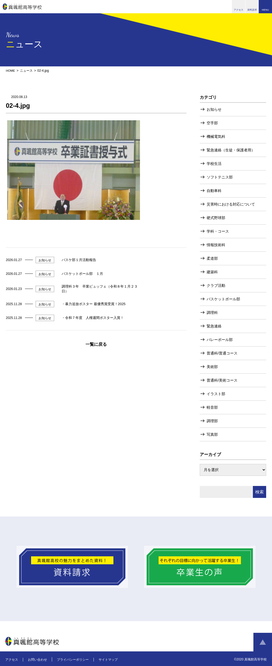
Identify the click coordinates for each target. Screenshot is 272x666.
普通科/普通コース (222, 353)
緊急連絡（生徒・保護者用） (231, 150)
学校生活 (214, 163)
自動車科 (214, 190)
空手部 (212, 123)
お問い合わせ (37, 659)
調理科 (212, 312)
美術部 (212, 366)
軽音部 (212, 407)
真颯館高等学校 (22, 6)
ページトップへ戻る (262, 642)
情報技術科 (216, 244)
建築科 (212, 272)
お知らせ (214, 109)
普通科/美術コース (222, 380)
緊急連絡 (214, 326)
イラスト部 (216, 393)
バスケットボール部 (223, 299)
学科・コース (218, 231)
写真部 (212, 434)
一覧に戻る (96, 344)
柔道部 (212, 258)
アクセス (11, 659)
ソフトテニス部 (220, 177)
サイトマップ (108, 659)
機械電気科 (216, 136)
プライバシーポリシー (73, 659)
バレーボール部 (220, 339)
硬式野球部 (216, 217)
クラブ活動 (216, 285)
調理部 (212, 421)
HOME (10, 70)
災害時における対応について (231, 204)
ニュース (26, 70)
